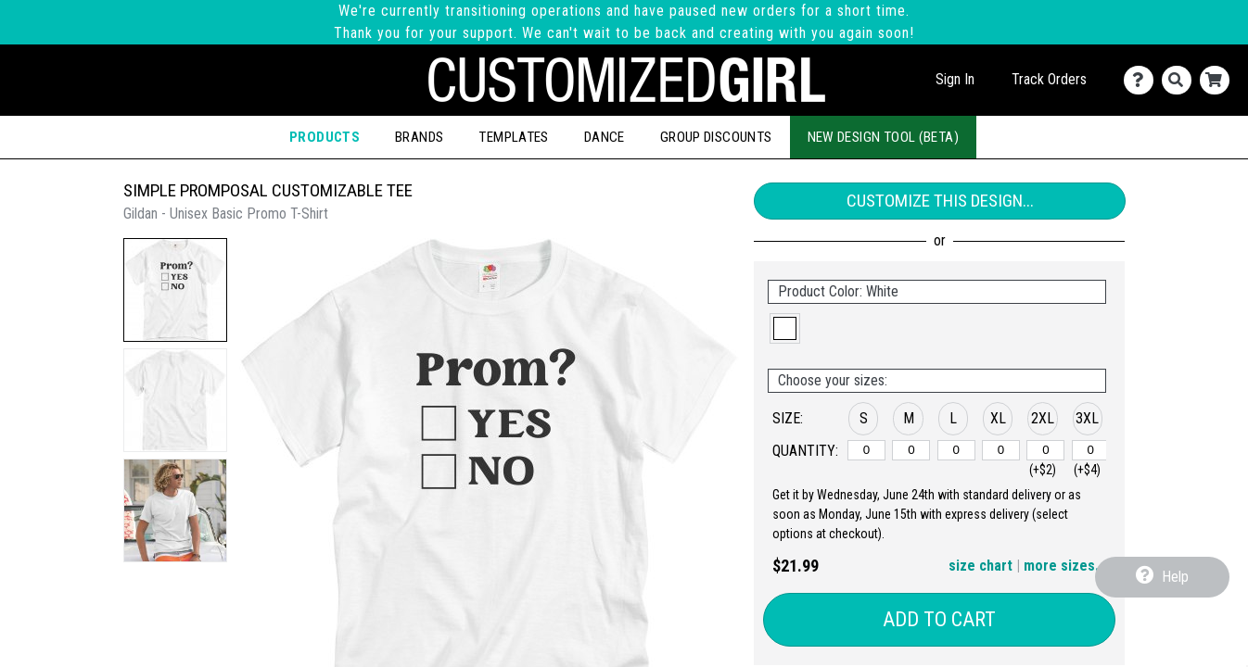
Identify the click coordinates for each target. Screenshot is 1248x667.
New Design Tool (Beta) (883, 137)
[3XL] (1091, 450)
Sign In (955, 79)
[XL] (1001, 450)
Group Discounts (716, 137)
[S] (866, 450)
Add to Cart (939, 619)
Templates (513, 137)
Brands (419, 137)
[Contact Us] (1143, 80)
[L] (956, 450)
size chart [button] (980, 565)
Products (324, 137)
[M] (911, 450)
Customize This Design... (940, 200)
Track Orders (1049, 79)
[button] (175, 290)
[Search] (1181, 80)
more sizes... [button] (1065, 565)
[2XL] (1045, 450)
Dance (604, 137)
